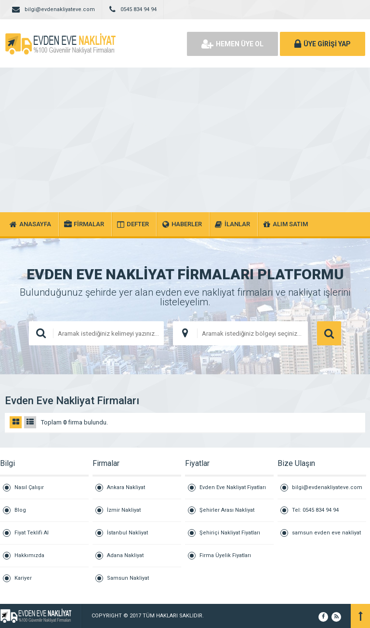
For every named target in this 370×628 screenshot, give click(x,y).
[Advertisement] (185, 139)
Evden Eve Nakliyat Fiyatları (232, 487)
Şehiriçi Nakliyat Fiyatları (229, 533)
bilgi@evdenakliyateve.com (327, 487)
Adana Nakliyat (125, 555)
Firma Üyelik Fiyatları (225, 555)
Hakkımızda (29, 555)
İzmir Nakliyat (124, 510)
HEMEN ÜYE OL (232, 44)
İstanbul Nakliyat (127, 533)
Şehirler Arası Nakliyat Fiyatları (226, 514)
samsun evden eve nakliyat (326, 533)
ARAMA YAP (329, 333)
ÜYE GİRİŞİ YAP (322, 44)
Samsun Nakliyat (128, 578)
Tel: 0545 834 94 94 (315, 510)
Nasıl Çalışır (29, 487)
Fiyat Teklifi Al (31, 533)
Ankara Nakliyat (126, 487)
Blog (20, 510)
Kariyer (23, 578)
